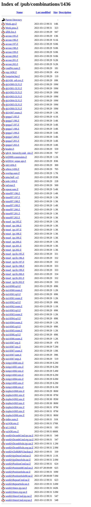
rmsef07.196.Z (12, 193)
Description (65, 12)
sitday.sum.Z (11, 419)
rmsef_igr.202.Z (13, 250)
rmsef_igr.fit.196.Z (14, 258)
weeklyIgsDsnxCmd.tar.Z (18, 455)
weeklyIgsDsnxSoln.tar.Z (18, 459)
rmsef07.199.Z (12, 205)
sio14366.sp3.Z (13, 334)
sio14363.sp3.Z (13, 310)
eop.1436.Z (11, 72)
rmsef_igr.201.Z (13, 245)
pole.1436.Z (11, 181)
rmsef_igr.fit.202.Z (14, 282)
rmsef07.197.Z (12, 197)
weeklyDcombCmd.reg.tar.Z (19, 439)
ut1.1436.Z (10, 427)
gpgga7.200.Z (12, 137)
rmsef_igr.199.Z (13, 237)
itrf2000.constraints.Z (16, 157)
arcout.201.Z (11, 60)
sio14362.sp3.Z (13, 302)
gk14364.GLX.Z (13, 100)
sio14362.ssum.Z (13, 306)
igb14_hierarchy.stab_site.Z (19, 153)
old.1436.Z (10, 165)
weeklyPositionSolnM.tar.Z (19, 476)
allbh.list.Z (10, 32)
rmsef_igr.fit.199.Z (14, 270)
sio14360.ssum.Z (13, 290)
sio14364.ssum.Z (13, 322)
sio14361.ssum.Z (13, 298)
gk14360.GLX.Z (13, 84)
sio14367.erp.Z (12, 342)
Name (19, 12)
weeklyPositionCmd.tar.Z (18, 463)
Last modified (43, 12)
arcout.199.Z (11, 52)
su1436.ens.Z (12, 423)
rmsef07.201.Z (12, 213)
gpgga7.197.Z (12, 124)
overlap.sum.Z (12, 173)
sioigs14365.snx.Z (14, 383)
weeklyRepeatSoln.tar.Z (17, 484)
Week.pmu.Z (11, 28)
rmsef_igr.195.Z (13, 221)
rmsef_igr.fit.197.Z (14, 262)
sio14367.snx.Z (13, 346)
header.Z (9, 149)
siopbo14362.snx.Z (14, 399)
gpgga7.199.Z (12, 132)
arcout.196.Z (11, 40)
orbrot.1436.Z (12, 169)
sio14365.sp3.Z (13, 326)
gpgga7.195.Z (12, 116)
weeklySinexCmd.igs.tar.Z (18, 496)
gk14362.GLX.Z (13, 92)
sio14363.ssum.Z (13, 314)
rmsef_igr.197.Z (13, 229)
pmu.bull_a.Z (12, 177)
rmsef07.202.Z (12, 217)
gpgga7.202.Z (12, 145)
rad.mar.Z (10, 185)
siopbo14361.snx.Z (14, 395)
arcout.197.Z (11, 44)
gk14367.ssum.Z (13, 112)
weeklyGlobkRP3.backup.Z (19, 451)
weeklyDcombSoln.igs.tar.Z (19, 443)
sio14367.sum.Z (13, 354)
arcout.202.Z (11, 64)
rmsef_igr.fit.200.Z (14, 274)
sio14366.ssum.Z (13, 338)
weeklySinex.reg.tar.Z (16, 492)
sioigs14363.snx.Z (14, 375)
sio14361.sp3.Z (13, 294)
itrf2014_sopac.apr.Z (15, 161)
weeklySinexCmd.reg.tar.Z (18, 500)
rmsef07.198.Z (12, 201)
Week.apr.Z (11, 24)
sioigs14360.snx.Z (14, 363)
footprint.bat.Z (12, 76)
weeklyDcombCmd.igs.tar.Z (19, 435)
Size (55, 12)
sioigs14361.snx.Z (14, 367)
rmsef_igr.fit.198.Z (14, 266)
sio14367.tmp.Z (13, 359)
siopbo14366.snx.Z (14, 415)
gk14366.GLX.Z (13, 108)
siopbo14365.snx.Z (14, 411)
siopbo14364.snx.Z (14, 407)
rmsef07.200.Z (12, 209)
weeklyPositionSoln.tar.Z (17, 472)
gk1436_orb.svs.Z (14, 80)
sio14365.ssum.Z (13, 330)
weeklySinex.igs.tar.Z (16, 488)
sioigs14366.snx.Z (14, 387)
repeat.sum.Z (11, 189)
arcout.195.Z (11, 36)
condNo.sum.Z (12, 68)
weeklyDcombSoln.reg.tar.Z (19, 447)
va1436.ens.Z (12, 431)
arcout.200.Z (11, 56)
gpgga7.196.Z (12, 120)
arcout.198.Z (11, 48)
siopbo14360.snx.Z (14, 391)
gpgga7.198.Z (12, 128)
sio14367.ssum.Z (13, 350)
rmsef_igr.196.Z (13, 225)
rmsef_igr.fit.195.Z (14, 254)
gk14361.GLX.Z (13, 88)
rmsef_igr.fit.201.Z (14, 278)
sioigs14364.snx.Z (14, 379)
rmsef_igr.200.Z (13, 241)
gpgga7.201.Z (12, 141)
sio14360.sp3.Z (13, 286)
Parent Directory (13, 19)
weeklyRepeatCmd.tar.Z (17, 480)
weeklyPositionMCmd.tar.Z (19, 467)
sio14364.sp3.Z (13, 318)
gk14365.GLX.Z (13, 104)
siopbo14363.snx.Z (14, 403)
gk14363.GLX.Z (13, 96)
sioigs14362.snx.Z (14, 371)
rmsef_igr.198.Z (13, 233)
